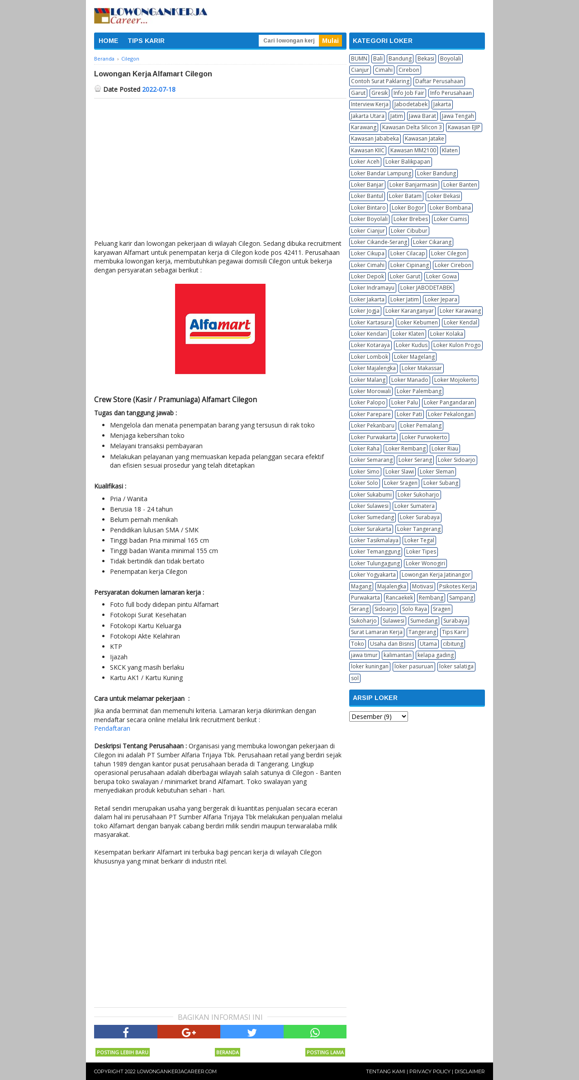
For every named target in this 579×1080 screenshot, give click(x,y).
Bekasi (426, 58)
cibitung (453, 644)
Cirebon (409, 70)
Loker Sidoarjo (456, 460)
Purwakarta (365, 597)
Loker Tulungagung (375, 563)
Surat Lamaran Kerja (377, 632)
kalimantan (398, 655)
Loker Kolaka (446, 334)
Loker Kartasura (371, 322)
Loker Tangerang (419, 529)
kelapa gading (436, 655)
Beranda (227, 1052)
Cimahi (384, 70)
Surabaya (455, 621)
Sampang (461, 597)
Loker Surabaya (420, 517)
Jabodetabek (410, 104)
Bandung (400, 58)
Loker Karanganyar (409, 311)
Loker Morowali (371, 391)
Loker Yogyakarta (373, 574)
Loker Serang (415, 460)
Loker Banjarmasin (413, 184)
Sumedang (423, 621)
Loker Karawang (460, 311)
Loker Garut (405, 276)
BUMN (359, 58)
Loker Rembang (405, 448)
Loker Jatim (404, 299)
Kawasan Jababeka (375, 138)
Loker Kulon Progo (457, 345)
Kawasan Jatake (424, 138)
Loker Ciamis (450, 219)
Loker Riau (445, 448)
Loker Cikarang (432, 242)
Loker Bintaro (368, 207)
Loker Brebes (411, 219)
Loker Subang (440, 483)
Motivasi (422, 586)
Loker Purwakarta (373, 437)
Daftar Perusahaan (439, 81)
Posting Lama (325, 1052)
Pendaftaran (112, 728)
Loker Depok (367, 276)
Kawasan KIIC (367, 150)
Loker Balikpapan (407, 161)
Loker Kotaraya (370, 345)
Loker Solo (364, 483)
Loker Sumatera (414, 506)
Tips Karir (454, 632)
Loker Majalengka (373, 368)
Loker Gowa (441, 276)
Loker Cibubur (409, 231)
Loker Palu (404, 402)
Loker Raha (365, 448)
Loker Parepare (371, 414)
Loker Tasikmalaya (375, 540)
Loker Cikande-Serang (379, 242)
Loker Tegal (419, 540)
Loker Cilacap (407, 253)
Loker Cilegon (448, 253)
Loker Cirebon (453, 265)
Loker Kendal (460, 322)
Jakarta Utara (367, 116)
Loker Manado (409, 380)
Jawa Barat (422, 116)
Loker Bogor (408, 207)
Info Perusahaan (451, 93)
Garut (358, 93)
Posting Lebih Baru (122, 1052)
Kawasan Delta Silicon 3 (412, 127)
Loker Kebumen (418, 322)
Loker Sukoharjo (418, 494)
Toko (357, 644)
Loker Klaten (408, 334)
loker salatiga (456, 666)
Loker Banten (460, 184)
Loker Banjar (367, 184)
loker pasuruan (413, 666)
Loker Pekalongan (451, 414)
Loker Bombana (450, 207)
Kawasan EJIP (464, 127)
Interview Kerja (370, 104)
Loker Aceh (365, 161)
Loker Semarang (372, 460)
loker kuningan (370, 666)
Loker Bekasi (443, 196)
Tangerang (422, 632)
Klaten (450, 150)
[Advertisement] (220, 166)
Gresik (379, 93)
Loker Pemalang (420, 425)
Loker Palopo (368, 402)
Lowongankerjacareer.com (177, 1071)
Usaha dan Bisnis (392, 644)
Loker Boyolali (369, 219)
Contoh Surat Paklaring (380, 81)
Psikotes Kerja (457, 586)
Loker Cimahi (367, 265)
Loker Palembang (419, 391)
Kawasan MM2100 (413, 150)
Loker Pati (409, 414)
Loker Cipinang (409, 265)
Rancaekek (399, 597)
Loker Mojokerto (455, 380)
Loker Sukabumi (371, 494)
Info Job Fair (409, 93)
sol (355, 678)
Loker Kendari (369, 334)
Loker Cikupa (367, 253)
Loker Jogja (365, 311)
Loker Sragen (401, 483)
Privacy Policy (430, 1071)
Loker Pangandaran (449, 402)
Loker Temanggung (375, 551)
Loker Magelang (414, 357)
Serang (360, 609)
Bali (378, 58)
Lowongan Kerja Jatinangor (436, 574)
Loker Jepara (441, 299)
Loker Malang (368, 380)
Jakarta (442, 104)
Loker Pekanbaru (372, 425)
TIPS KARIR (146, 40)
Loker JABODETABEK (426, 287)
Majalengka (391, 586)
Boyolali (450, 58)
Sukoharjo (364, 621)
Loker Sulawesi (370, 506)
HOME (109, 40)
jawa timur (364, 655)
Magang (361, 586)
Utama (428, 644)
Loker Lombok (369, 357)
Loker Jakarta (367, 299)
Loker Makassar (422, 368)
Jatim (396, 116)
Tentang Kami (385, 1071)
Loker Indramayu (372, 287)
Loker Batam (405, 196)
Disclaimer (470, 1071)
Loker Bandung (436, 173)
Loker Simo (365, 471)
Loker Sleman (437, 471)
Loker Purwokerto (424, 437)
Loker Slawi (399, 471)
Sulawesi (393, 621)
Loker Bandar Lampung (381, 173)
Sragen (442, 609)
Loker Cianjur (368, 231)
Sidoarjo (385, 609)
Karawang (363, 127)
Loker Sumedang (372, 517)
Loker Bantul (367, 196)
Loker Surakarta (371, 529)
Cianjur (360, 70)
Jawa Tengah (458, 116)
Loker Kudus (411, 345)
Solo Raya (414, 609)
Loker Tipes (421, 551)
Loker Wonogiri (425, 563)
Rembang (431, 597)
